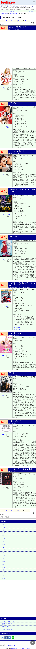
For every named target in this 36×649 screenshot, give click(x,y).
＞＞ (28, 20)
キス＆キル (13, 103)
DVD (3, 87)
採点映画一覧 (13, 11)
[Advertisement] (18, 49)
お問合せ (33, 11)
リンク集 (28, 11)
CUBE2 (11, 373)
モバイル (12, 645)
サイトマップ (21, 11)
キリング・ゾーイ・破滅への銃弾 (20, 469)
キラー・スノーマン (16, 421)
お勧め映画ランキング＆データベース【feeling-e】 (20, 648)
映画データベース (13, 13)
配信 (8, 127)
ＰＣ (8, 645)
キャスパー (13, 236)
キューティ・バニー (16, 333)
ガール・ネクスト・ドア (17, 27)
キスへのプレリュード (17, 151)
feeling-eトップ (4, 13)
